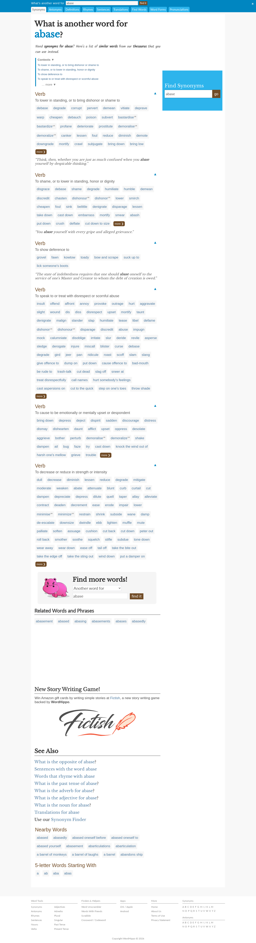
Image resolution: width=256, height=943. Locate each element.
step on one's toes (112, 388)
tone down (142, 539)
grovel (41, 257)
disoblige (78, 338)
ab (46, 873)
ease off (86, 548)
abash (134, 215)
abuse (123, 329)
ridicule (93, 355)
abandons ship (132, 854)
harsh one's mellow (51, 455)
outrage (117, 304)
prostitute (106, 126)
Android (124, 911)
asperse (151, 338)
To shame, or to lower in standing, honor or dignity (66, 69)
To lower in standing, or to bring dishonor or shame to (68, 65)
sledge (42, 346)
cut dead (83, 372)
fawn (55, 257)
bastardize (44, 126)
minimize (64, 514)
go (216, 94)
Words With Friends (91, 911)
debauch (74, 117)
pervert (92, 108)
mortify (64, 144)
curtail (136, 488)
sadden (111, 420)
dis (67, 312)
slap (91, 320)
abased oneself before (89, 838)
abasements (101, 621)
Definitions (72, 9)
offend (54, 304)
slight (41, 312)
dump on (70, 363)
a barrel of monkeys (52, 854)
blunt (110, 488)
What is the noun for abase (61, 805)
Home (154, 906)
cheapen (56, 117)
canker (66, 135)
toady (85, 257)
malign (61, 320)
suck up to (131, 257)
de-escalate (45, 523)
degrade (59, 108)
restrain (85, 514)
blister (104, 346)
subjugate (95, 144)
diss (78, 312)
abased (63, 621)
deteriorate (85, 126)
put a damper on (132, 556)
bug (66, 446)
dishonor (101, 198)
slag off (100, 372)
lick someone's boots (52, 266)
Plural (57, 915)
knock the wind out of (132, 446)
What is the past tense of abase (65, 783)
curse (119, 346)
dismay (42, 429)
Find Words (139, 9)
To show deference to (50, 74)
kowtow (69, 257)
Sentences (103, 9)
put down (44, 223)
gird (57, 355)
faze (77, 446)
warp (40, 117)
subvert (107, 117)
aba (56, 873)
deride (121, 338)
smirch (134, 198)
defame (149, 320)
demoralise (126, 126)
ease (96, 505)
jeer (68, 355)
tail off (102, 548)
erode (109, 505)
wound (55, 312)
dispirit (95, 420)
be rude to (44, 372)
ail (56, 446)
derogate (59, 346)
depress (65, 420)
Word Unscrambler (91, 906)
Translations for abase (56, 812)
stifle (108, 539)
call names (79, 380)
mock (41, 338)
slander (77, 320)
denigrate (100, 207)
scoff (120, 355)
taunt (140, 312)
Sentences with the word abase (65, 769)
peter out (146, 531)
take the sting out (80, 556)
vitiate (125, 108)
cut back (109, 531)
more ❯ (41, 151)
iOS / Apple (126, 906)
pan (79, 355)
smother (61, 539)
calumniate (58, 338)
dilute (97, 497)
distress (150, 420)
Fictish (115, 698)
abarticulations (99, 846)
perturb (75, 438)
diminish (125, 135)
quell (110, 497)
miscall (90, 346)
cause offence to (114, 363)
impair (123, 505)
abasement (44, 621)
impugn (138, 329)
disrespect (94, 312)
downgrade (45, 144)
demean (109, 108)
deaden (60, 505)
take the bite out (124, 548)
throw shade (141, 388)
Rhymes (88, 9)
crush (60, 223)
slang (146, 355)
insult (41, 304)
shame (77, 189)
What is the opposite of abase (64, 761)
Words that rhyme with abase (64, 776)
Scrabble (86, 915)
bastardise (126, 117)
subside (116, 514)
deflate (75, 223)
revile (135, 338)
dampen (43, 446)
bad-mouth (140, 363)
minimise (43, 514)
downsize (67, 523)
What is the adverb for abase (63, 790)
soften (57, 531)
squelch (94, 539)
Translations (120, 9)
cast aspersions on (51, 388)
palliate (42, 531)
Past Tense (59, 924)
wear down (66, 548)
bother (60, 438)
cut (148, 488)
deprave (141, 108)
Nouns (34, 924)
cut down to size (97, 223)
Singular (58, 920)
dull (39, 480)
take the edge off (49, 556)
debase (42, 108)
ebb (99, 523)
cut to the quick (81, 388)
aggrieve (43, 438)
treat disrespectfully (51, 380)
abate (78, 488)
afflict (92, 429)
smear (120, 215)
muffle (127, 523)
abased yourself (49, 846)
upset (111, 312)
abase (100, 596)
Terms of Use (158, 915)
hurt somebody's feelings (112, 380)
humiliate (111, 189)
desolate (138, 429)
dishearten (61, 429)
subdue (123, 539)
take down (44, 215)
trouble (91, 455)
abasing (80, 621)
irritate (95, 338)
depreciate (62, 497)
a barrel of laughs (85, 854)
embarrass (86, 215)
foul (94, 135)
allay (135, 497)
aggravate (147, 304)
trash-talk (64, 372)
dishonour (79, 198)
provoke (100, 304)
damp (145, 514)
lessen (82, 135)
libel (135, 320)
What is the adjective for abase (65, 798)
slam (132, 355)
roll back (43, 539)
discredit (43, 198)
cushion (92, 531)
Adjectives (59, 906)
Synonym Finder (68, 819)
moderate (44, 488)
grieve (75, 455)
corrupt (76, 108)
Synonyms (38, 9)
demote (142, 135)
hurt (131, 304)
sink (69, 207)
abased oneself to (124, 838)
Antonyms (55, 9)
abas (68, 873)
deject (80, 420)
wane (131, 514)
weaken (62, 488)
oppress (121, 429)
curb (123, 488)
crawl (79, 144)
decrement (79, 505)
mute (141, 523)
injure (75, 346)
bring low (136, 144)
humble (129, 189)
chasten (61, 198)
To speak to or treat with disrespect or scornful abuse (68, 78)
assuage (74, 531)
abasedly (139, 621)
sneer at (117, 372)
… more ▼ (49, 84)
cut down (127, 531)
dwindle (85, 523)
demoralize (45, 135)
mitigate (139, 480)
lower (120, 198)
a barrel (109, 854)
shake (139, 438)
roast (107, 355)
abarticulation (126, 846)
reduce (108, 135)
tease (123, 320)
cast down (65, 215)
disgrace (43, 189)
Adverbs (58, 911)
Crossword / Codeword (93, 920)
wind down (107, 556)
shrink (100, 514)
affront (69, 304)
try (88, 446)
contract (43, 505)
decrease (54, 480)
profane (66, 126)
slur (108, 338)
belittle (82, 207)
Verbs (34, 928)
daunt (78, 429)
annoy (84, 304)
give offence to (48, 363)
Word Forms (158, 9)
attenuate (94, 488)
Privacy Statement (160, 920)
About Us (156, 911)
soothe (77, 539)
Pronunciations (179, 9)
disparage (119, 207)
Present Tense (61, 928)
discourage (130, 420)
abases (121, 621)
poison (91, 117)
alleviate (151, 497)
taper (123, 497)
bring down (116, 144)
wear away (45, 548)
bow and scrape (106, 257)
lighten (112, 523)
